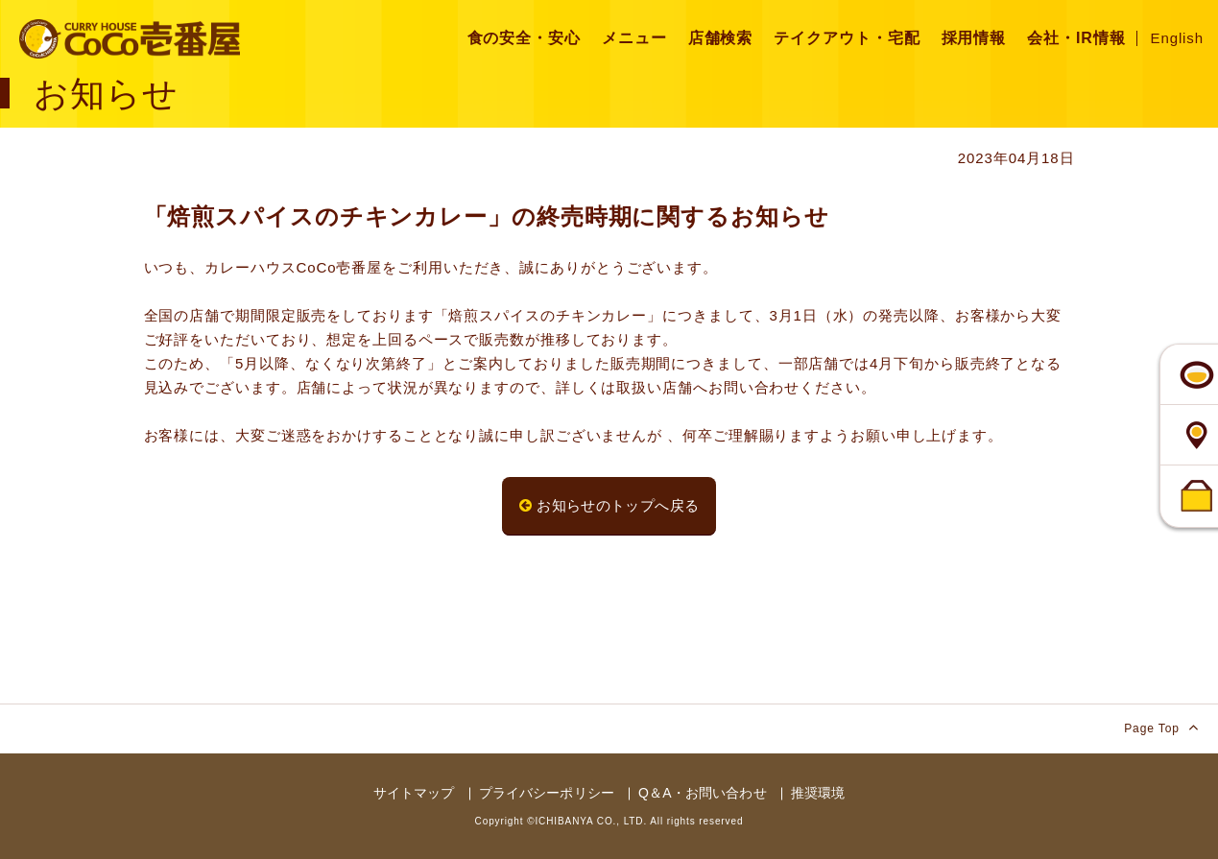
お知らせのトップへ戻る (609, 505)
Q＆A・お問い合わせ (702, 792)
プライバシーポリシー (546, 792)
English (1178, 38)
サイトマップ (414, 792)
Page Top (1161, 727)
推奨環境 (818, 792)
